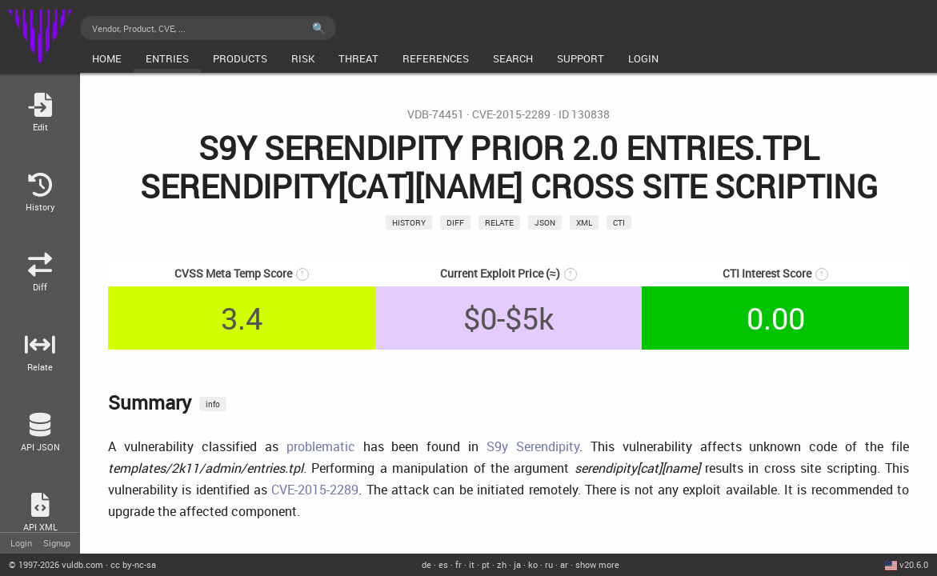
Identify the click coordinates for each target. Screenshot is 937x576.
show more (597, 564)
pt (486, 564)
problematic (320, 446)
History (409, 222)
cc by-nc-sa (133, 564)
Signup (56, 543)
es (443, 564)
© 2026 (56, 564)
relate (499, 222)
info (213, 404)
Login (21, 543)
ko (533, 564)
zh (502, 564)
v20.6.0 (913, 564)
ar (564, 564)
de (426, 564)
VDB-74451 (435, 114)
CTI (619, 222)
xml (584, 222)
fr (458, 564)
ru (549, 564)
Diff (455, 222)
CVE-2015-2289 (511, 114)
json (545, 222)
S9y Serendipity (533, 446)
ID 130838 (584, 114)
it (472, 564)
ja (517, 564)
